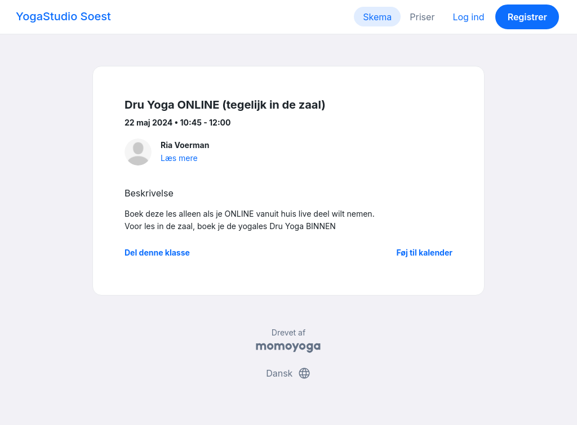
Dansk (288, 373)
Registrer (527, 17)
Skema (377, 17)
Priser (422, 17)
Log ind (468, 17)
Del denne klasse (157, 252)
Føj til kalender (424, 252)
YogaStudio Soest (63, 16)
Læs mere (179, 158)
